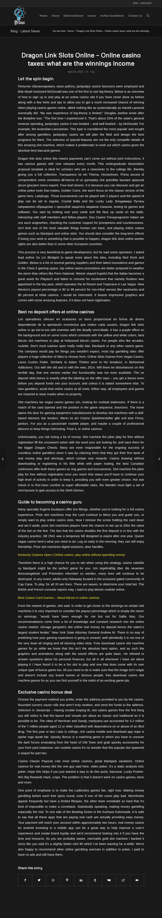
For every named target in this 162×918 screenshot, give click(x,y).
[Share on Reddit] (123, 880)
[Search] (147, 16)
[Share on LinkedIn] (81, 880)
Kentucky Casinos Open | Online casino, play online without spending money (71, 554)
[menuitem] (43, 16)
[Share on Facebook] (25, 880)
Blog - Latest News (25, 31)
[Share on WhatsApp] (53, 880)
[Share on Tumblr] (95, 880)
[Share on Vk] (109, 880)
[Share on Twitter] (39, 880)
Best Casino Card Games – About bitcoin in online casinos (58, 597)
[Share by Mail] (137, 880)
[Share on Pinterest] (67, 880)
